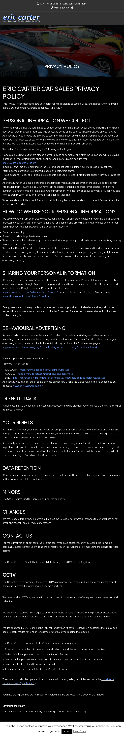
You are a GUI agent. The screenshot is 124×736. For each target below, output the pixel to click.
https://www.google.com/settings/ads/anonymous (45, 373)
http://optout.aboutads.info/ (28, 385)
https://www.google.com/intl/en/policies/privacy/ (30, 292)
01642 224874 (60, 7)
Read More (79, 731)
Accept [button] (66, 731)
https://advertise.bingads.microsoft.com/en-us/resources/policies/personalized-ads (59, 377)
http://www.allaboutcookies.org (19, 163)
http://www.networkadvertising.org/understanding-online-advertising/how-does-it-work (49, 347)
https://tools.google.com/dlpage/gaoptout (25, 296)
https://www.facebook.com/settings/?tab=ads (44, 369)
